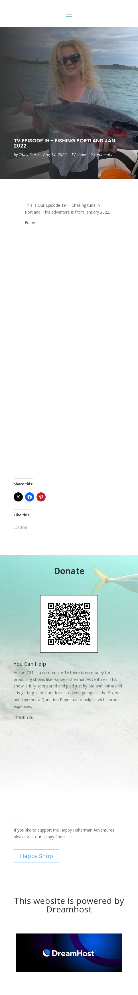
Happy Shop (36, 856)
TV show (78, 154)
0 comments (101, 154)
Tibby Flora (29, 154)
